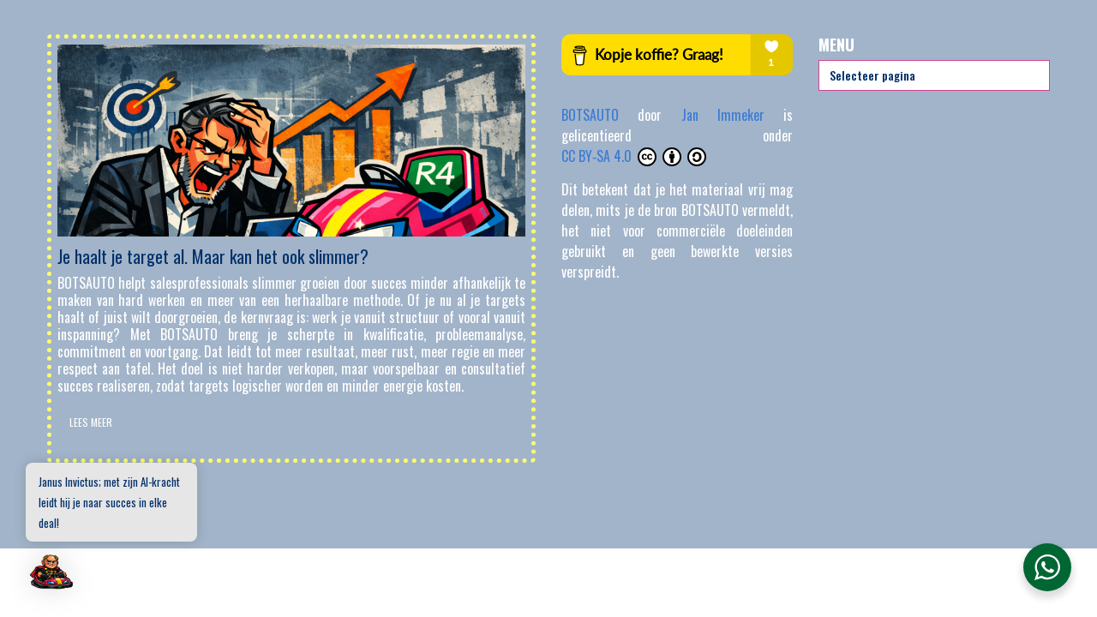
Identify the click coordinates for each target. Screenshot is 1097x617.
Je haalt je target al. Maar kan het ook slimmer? (213, 256)
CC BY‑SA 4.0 (633, 156)
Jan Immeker (732, 115)
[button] (53, 572)
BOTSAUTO (599, 115)
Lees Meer (90, 422)
